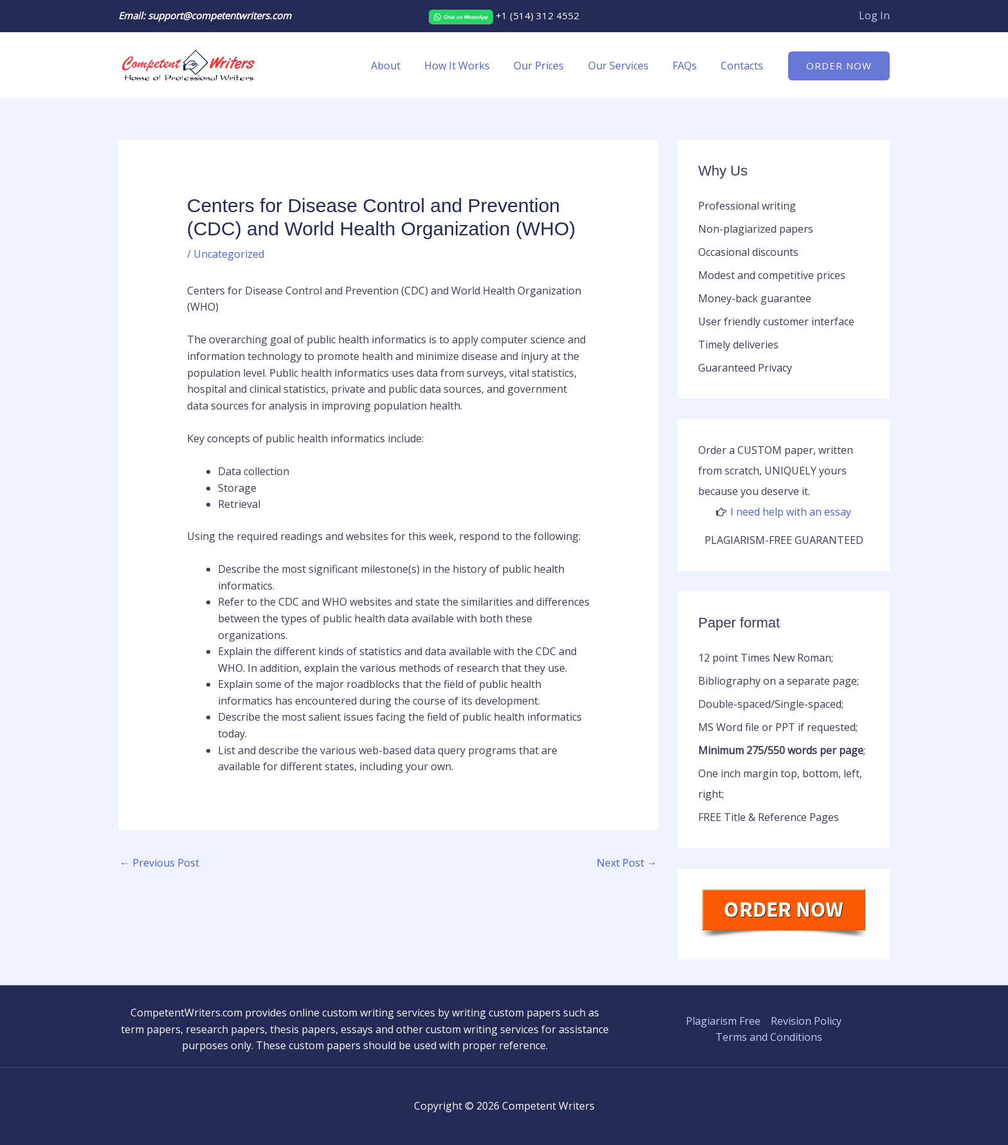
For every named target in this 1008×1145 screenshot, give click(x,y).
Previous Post (159, 863)
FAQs (690, 66)
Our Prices (551, 66)
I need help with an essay (790, 512)
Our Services (627, 66)
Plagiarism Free (723, 1021)
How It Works (472, 66)
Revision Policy (806, 1021)
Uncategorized (229, 254)
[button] (839, 65)
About (404, 66)
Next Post (627, 863)
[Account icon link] (874, 16)
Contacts (744, 66)
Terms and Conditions (769, 1037)
